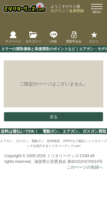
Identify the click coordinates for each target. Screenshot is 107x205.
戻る (54, 116)
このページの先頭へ (85, 167)
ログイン (58, 11)
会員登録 (76, 11)
